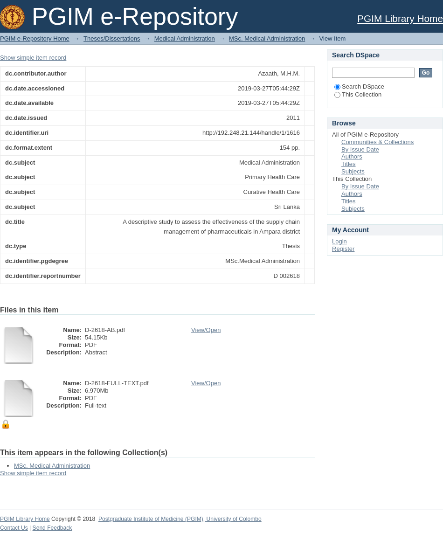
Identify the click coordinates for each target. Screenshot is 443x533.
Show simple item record (33, 57)
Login (339, 241)
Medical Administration (184, 38)
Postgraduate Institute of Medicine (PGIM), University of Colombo (180, 519)
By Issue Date (360, 149)
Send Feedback (52, 528)
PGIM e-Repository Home (34, 38)
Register (343, 248)
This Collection (357, 94)
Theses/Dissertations (111, 38)
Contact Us (14, 528)
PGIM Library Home (400, 18)
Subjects (353, 171)
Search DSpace (359, 86)
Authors (351, 156)
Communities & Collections (377, 141)
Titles (348, 163)
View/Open (206, 329)
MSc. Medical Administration (267, 38)
